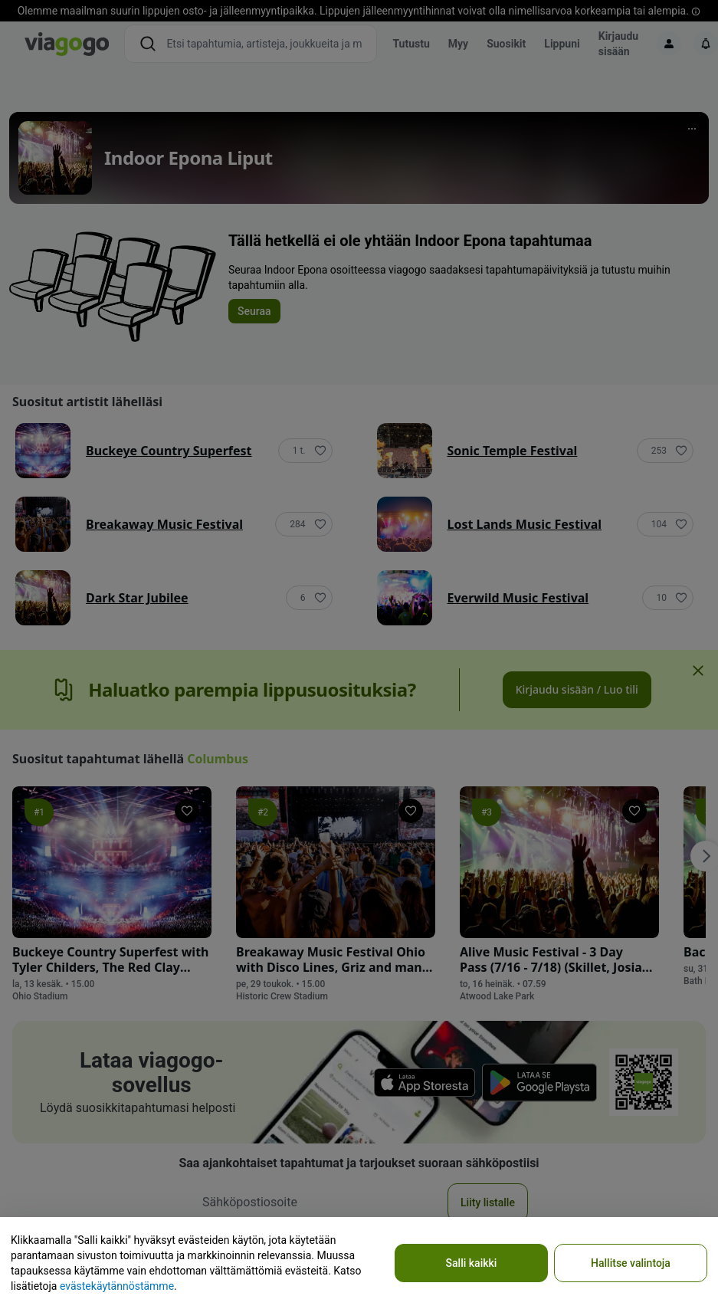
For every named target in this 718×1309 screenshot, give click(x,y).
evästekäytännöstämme (117, 1286)
